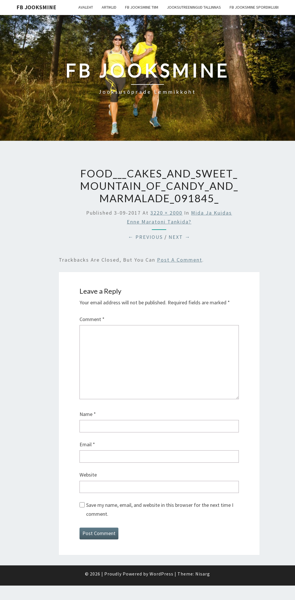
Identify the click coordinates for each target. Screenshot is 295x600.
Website (88, 474)
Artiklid (109, 7)
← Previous (145, 237)
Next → (179, 237)
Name (88, 414)
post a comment (179, 259)
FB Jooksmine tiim (141, 7)
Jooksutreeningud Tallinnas (194, 7)
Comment (92, 319)
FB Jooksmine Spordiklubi (254, 7)
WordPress (161, 574)
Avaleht (85, 7)
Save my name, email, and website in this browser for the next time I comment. (159, 509)
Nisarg (202, 574)
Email (87, 444)
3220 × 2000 (166, 212)
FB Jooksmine (36, 7)
